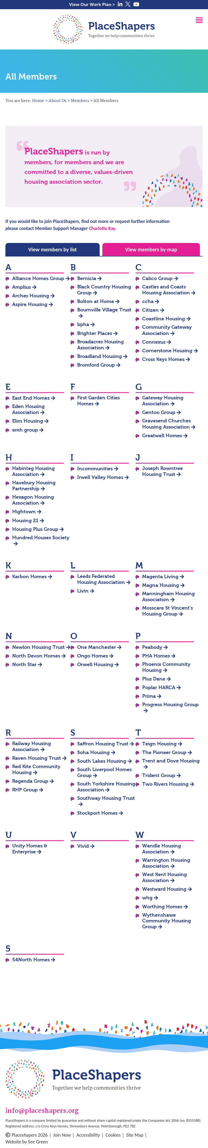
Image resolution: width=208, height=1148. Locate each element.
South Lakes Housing (101, 761)
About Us (57, 101)
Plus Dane (153, 679)
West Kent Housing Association (164, 877)
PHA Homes (156, 656)
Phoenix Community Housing (166, 667)
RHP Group (25, 789)
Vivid (83, 846)
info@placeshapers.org (42, 1111)
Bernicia (86, 278)
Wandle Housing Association (161, 848)
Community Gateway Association (167, 330)
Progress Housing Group (170, 704)
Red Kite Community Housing (36, 769)
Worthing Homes (162, 906)
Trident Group (158, 775)
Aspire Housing (29, 304)
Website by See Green (26, 1142)
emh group (25, 430)
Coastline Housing (163, 318)
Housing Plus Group (35, 529)
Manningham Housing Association (168, 596)
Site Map (134, 1135)
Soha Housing (93, 752)
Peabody (152, 647)
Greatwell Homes (162, 435)
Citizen (150, 310)
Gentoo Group (158, 412)
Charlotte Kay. (102, 228)
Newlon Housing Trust (38, 647)
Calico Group (157, 278)
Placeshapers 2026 (26, 1135)
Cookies (113, 1135)
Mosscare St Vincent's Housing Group (167, 611)
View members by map (151, 249)
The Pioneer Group (164, 752)
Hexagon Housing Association (33, 500)
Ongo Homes (92, 656)
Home (38, 101)
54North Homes (31, 959)
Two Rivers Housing (165, 784)
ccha (148, 301)
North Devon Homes (36, 656)
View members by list (52, 249)
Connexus (153, 342)
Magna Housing (160, 585)
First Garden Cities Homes (98, 400)
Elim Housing (27, 421)
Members (80, 101)
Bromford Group (96, 365)
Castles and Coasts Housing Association (166, 289)
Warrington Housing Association (166, 863)
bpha (83, 324)
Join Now (62, 1135)
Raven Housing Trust (36, 758)
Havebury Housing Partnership (34, 485)
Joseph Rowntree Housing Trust (162, 471)
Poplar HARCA (158, 687)
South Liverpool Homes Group (104, 772)
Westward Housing (164, 889)
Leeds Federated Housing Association (101, 579)
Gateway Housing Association (162, 400)
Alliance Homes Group (38, 278)
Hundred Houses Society (40, 537)
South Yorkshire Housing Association (106, 786)
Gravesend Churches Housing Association (166, 423)
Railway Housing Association (31, 746)
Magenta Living (160, 576)
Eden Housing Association (28, 409)
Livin (83, 591)
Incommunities (95, 468)
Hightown (24, 511)
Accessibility (88, 1135)
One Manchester (96, 647)
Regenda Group (30, 781)
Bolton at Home (95, 301)
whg (147, 897)
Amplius (21, 287)
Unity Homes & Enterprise (29, 848)
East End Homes (31, 398)
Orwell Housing (95, 664)
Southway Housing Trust (106, 798)
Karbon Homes (29, 576)
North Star (24, 664)
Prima (149, 696)
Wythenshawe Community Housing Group (166, 920)
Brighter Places (94, 333)
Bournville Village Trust (104, 310)
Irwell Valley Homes (100, 477)
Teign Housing (159, 743)
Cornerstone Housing (167, 350)
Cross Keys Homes (163, 359)
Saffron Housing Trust (102, 743)
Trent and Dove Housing (171, 761)
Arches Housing (30, 295)
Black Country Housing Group (104, 289)
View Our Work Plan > (92, 4)
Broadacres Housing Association (100, 344)
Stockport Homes (97, 813)
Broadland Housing (99, 356)
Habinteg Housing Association (33, 471)
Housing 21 (25, 520)
